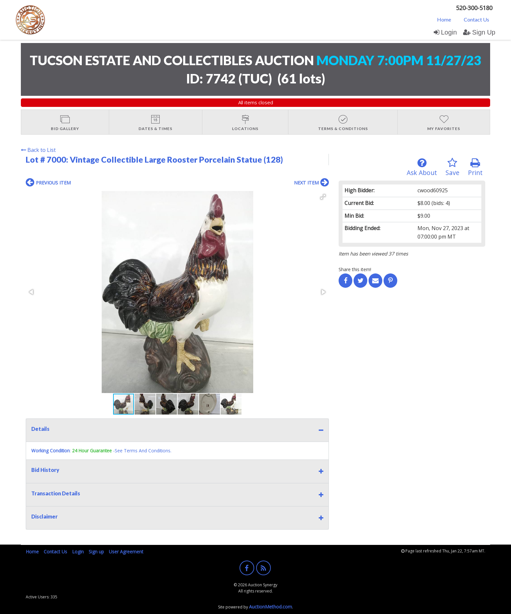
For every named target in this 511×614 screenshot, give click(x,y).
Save (452, 167)
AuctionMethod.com (270, 607)
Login (445, 32)
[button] (323, 197)
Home (444, 19)
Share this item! (355, 269)
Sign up (96, 551)
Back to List (38, 150)
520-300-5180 (474, 8)
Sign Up (479, 32)
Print (475, 167)
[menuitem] (444, 19)
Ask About (422, 167)
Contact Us (476, 19)
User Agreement (126, 551)
